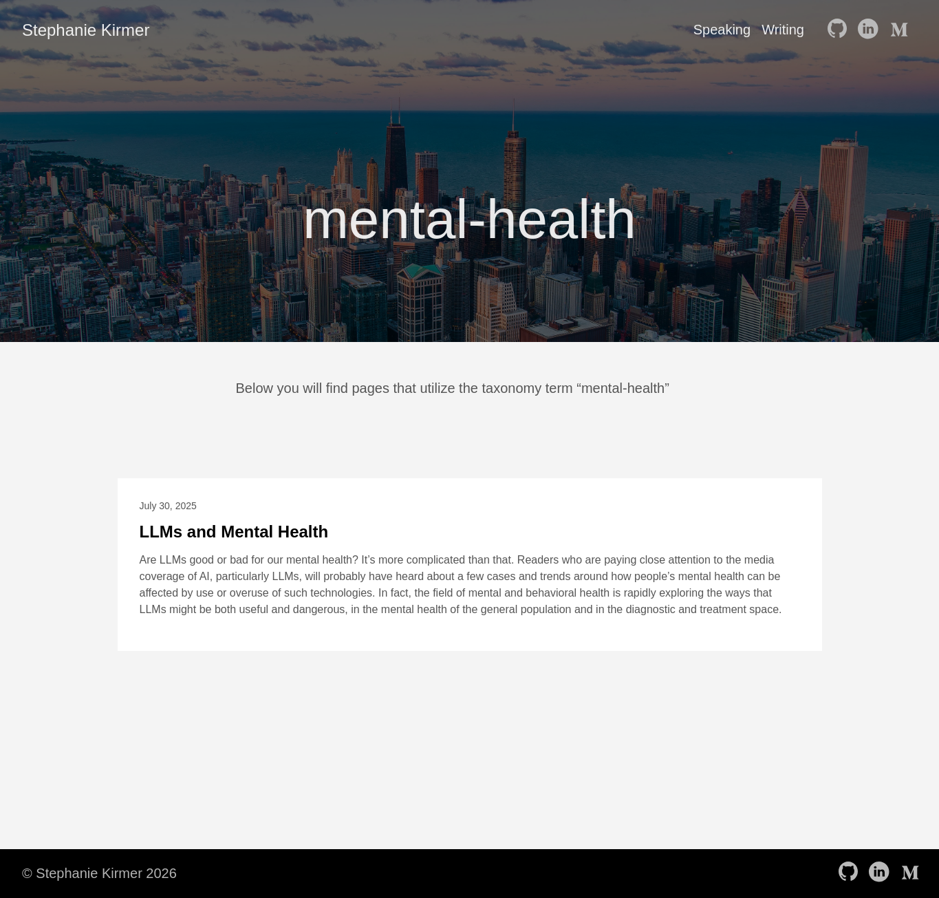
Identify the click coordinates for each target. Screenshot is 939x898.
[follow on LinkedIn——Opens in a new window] (870, 29)
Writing (783, 29)
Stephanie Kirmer (85, 30)
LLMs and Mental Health (234, 531)
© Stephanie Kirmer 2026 (99, 873)
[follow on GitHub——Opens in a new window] (840, 29)
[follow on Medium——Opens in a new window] (900, 29)
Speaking (722, 29)
